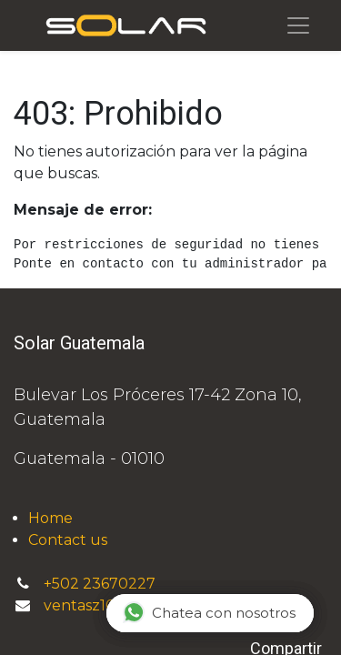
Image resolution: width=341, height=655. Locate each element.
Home (50, 518)
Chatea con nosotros (209, 612)
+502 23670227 (101, 583)
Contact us (67, 540)
